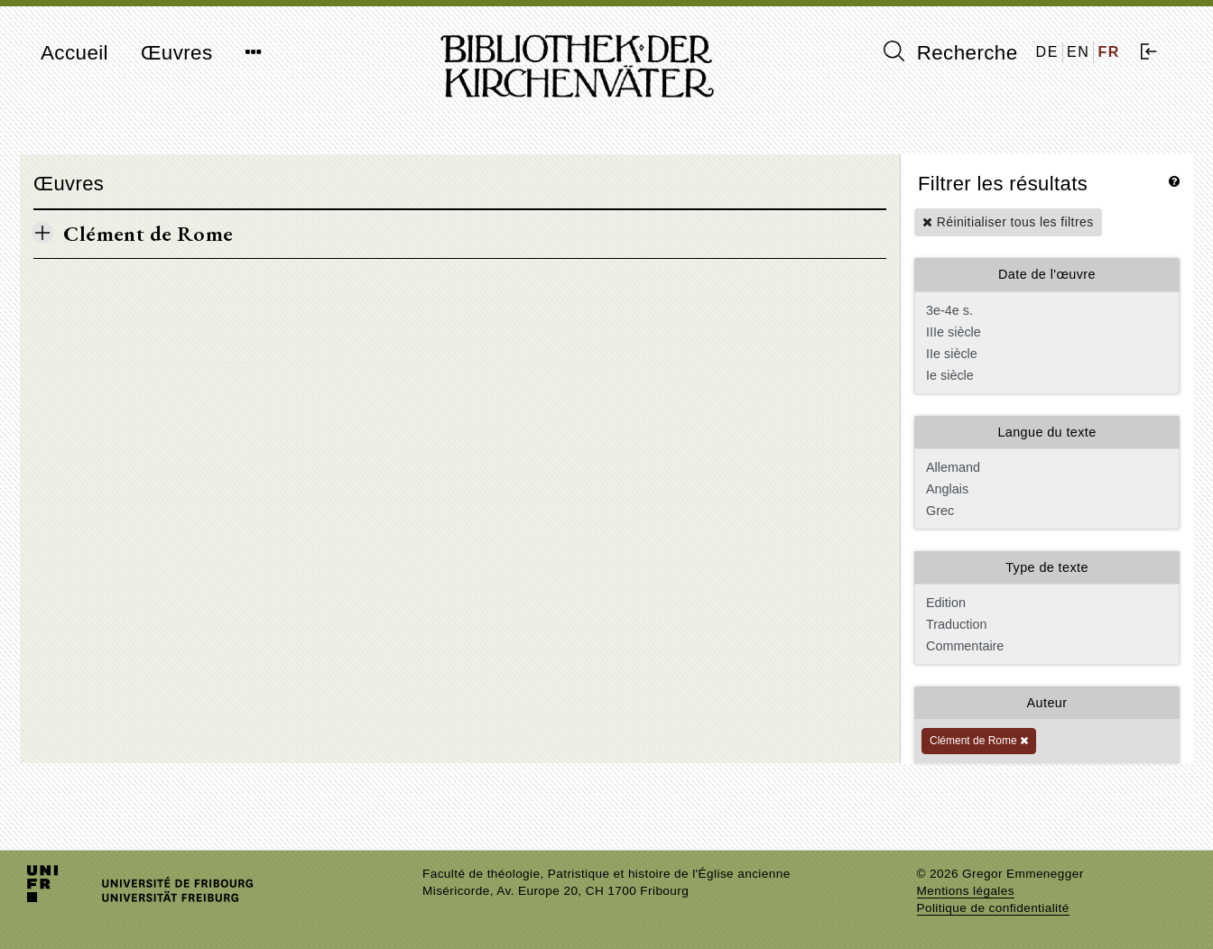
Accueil (74, 52)
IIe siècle (1045, 353)
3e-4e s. (1045, 310)
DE (1047, 52)
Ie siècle (1045, 375)
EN (1078, 52)
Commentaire (1045, 646)
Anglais (1045, 489)
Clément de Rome (979, 740)
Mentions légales (965, 891)
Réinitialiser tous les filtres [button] (1008, 222)
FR (1108, 52)
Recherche (951, 52)
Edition (1045, 602)
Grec (1045, 510)
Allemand (1045, 467)
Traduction (1045, 624)
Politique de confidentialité (993, 908)
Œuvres (177, 52)
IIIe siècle (1045, 332)
